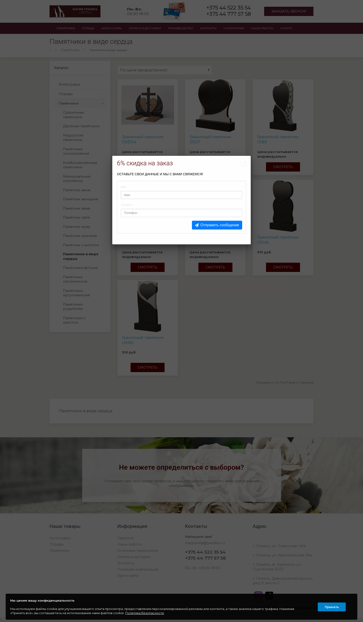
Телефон (126, 205)
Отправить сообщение (219, 225)
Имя (123, 187)
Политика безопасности (144, 613)
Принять (332, 607)
